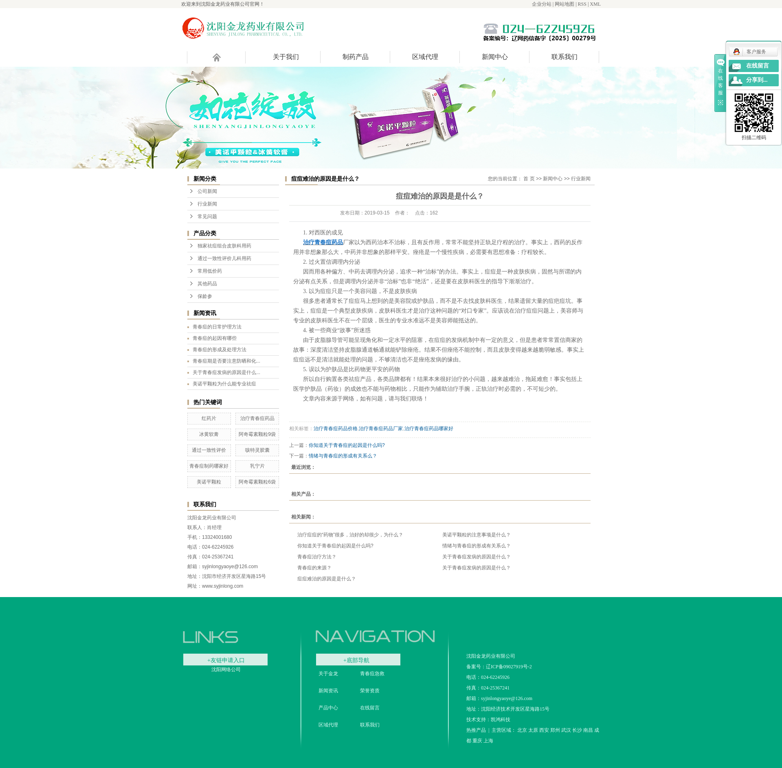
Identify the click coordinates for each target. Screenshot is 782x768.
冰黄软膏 (209, 434)
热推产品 (476, 730)
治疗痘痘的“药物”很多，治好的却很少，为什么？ (350, 535)
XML (595, 4)
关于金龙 (328, 673)
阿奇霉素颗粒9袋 (257, 434)
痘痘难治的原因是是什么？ (326, 579)
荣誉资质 (370, 691)
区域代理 (425, 56)
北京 (522, 730)
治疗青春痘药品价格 (336, 428)
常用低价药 (210, 271)
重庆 (477, 741)
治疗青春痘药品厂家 (381, 428)
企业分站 (541, 4)
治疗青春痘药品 (257, 418)
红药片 (209, 418)
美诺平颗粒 (209, 482)
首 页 (528, 179)
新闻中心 (495, 56)
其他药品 (207, 284)
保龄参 (205, 296)
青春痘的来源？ (314, 568)
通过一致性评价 (209, 450)
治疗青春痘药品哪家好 (428, 428)
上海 (488, 741)
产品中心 (328, 708)
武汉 (566, 730)
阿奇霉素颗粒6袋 (257, 482)
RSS (582, 4)
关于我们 (286, 56)
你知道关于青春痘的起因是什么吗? (347, 445)
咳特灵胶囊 (257, 450)
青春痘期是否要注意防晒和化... (226, 361)
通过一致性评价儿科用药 (224, 258)
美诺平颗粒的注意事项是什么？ (476, 535)
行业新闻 (207, 204)
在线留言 (370, 708)
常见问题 (207, 216)
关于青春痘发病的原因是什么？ (476, 557)
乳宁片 (257, 466)
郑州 (555, 730)
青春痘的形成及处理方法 (219, 349)
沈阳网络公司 (226, 669)
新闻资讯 (328, 691)
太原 (533, 730)
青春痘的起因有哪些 (215, 338)
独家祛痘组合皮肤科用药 (224, 246)
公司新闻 (207, 191)
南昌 (588, 730)
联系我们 (564, 56)
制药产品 (356, 56)
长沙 (577, 730)
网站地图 (564, 4)
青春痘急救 (372, 673)
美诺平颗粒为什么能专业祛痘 (224, 384)
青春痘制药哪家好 (208, 466)
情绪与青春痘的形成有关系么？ (343, 456)
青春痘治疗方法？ (316, 557)
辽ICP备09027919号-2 (509, 667)
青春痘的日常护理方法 (217, 327)
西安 (544, 730)
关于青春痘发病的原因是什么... (226, 372)
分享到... (757, 80)
